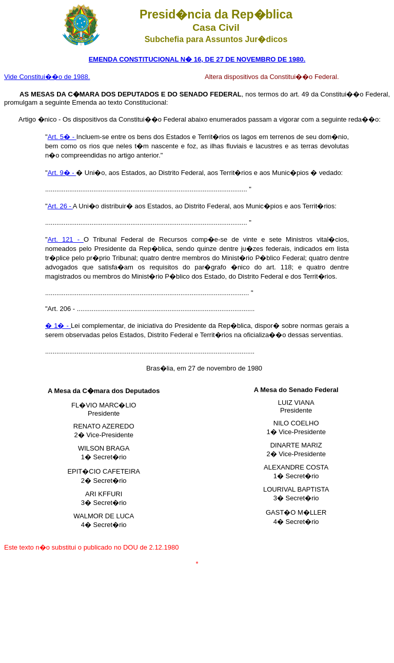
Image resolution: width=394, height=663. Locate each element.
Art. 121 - (66, 239)
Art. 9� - (62, 173)
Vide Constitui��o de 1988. (47, 77)
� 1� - (58, 325)
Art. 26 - (60, 206)
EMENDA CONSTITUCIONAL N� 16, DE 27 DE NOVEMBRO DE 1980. (197, 59)
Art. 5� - (62, 137)
